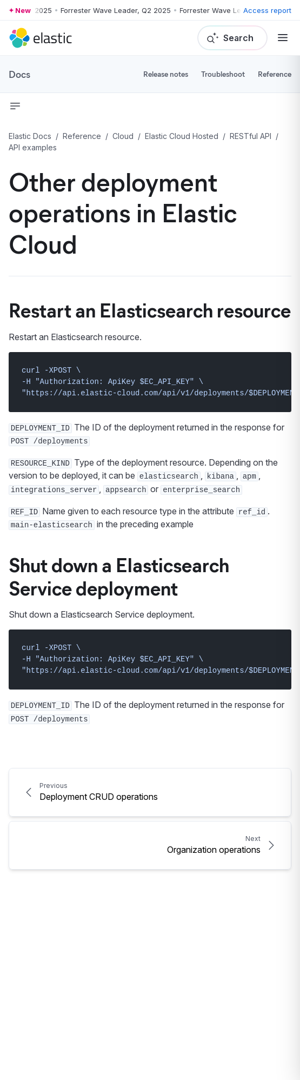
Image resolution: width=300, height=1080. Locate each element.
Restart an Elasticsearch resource (150, 309)
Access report (267, 10)
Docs (19, 74)
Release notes (165, 74)
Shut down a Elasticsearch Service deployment (119, 575)
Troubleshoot (223, 74)
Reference (274, 74)
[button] (15, 106)
